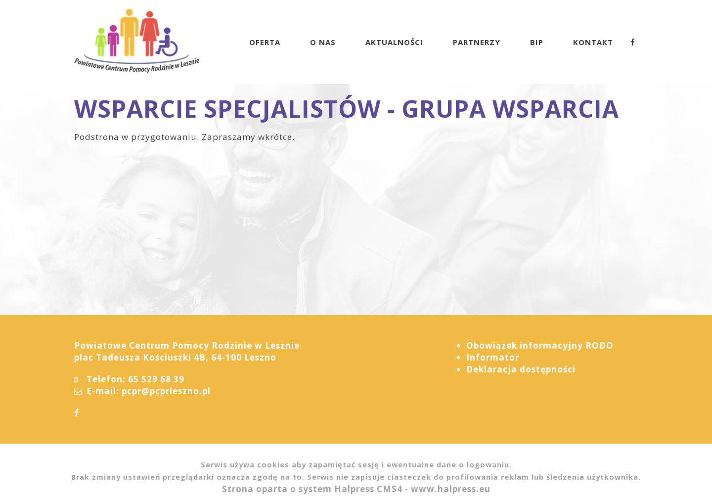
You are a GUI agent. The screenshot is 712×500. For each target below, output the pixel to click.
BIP (536, 42)
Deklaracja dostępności (521, 369)
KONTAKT (593, 42)
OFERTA (264, 42)
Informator (492, 357)
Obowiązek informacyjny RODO (540, 345)
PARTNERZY (476, 42)
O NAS (323, 42)
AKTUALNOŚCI (394, 42)
